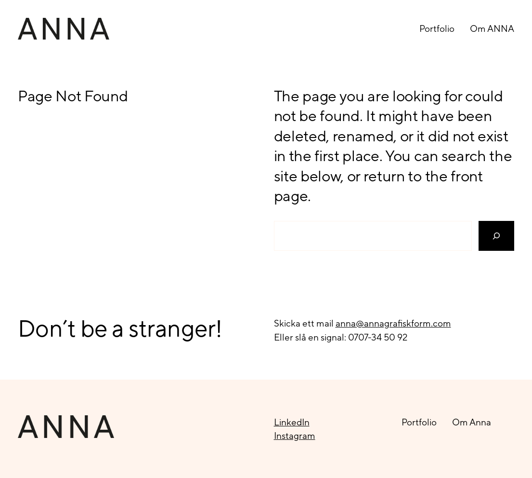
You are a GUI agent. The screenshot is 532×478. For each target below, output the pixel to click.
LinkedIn (292, 422)
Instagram (294, 435)
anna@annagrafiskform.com (393, 323)
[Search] (496, 236)
